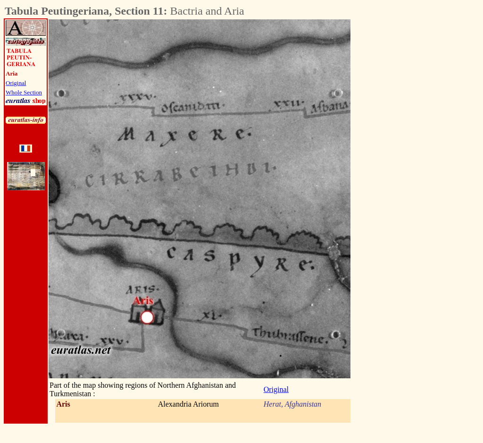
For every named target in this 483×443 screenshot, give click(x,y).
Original (16, 82)
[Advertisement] (403, 161)
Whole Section (24, 92)
